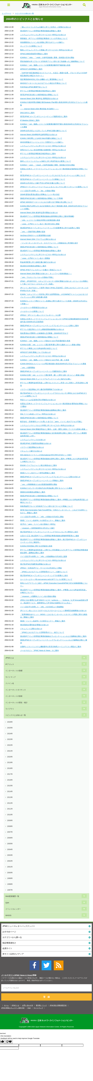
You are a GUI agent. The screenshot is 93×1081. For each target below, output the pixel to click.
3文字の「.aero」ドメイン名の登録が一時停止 (38, 524)
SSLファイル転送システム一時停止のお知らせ (38, 414)
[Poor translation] (9, 1042)
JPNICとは (9, 658)
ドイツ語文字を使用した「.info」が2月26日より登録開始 (42, 607)
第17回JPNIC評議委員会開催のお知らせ (35, 564)
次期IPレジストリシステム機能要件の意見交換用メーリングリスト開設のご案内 (50, 647)
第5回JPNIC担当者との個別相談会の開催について (39, 337)
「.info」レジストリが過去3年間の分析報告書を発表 (40, 220)
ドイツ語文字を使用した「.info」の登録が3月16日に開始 (42, 517)
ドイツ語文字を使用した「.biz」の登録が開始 (37, 191)
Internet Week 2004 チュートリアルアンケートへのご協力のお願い (45, 379)
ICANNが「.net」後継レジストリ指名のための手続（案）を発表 (44, 360)
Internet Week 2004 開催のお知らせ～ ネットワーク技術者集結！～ (46, 274)
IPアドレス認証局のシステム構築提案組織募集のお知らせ (42, 329)
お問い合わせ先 (27, 1005)
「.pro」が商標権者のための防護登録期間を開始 (38, 484)
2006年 (10, 838)
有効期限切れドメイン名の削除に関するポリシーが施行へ (42, 42)
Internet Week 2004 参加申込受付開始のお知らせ (39, 213)
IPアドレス (9, 664)
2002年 (10, 861)
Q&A (7, 903)
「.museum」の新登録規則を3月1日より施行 (37, 528)
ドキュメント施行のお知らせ (31, 451)
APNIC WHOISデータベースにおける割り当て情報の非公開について (46, 202)
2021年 (10, 751)
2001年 (10, 867)
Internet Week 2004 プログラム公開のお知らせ (38, 239)
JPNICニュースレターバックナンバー (46, 926)
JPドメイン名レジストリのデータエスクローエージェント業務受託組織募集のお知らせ (53, 611)
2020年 (10, 757)
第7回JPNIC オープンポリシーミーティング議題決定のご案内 (43, 116)
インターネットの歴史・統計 (16, 702)
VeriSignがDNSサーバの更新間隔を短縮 (35, 235)
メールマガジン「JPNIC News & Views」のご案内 (39, 650)
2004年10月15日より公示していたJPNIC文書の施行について (43, 131)
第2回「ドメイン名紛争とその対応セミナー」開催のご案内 (42, 621)
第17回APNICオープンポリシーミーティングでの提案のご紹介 (44, 575)
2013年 (10, 797)
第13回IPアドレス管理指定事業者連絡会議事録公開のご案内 (43, 410)
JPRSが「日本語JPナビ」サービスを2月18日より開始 (41, 568)
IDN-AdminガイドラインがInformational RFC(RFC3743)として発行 (46, 455)
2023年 (10, 739)
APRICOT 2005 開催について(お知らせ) (35, 352)
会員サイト (46, 948)
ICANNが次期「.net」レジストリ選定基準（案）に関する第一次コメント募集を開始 (52, 375)
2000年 (10, 873)
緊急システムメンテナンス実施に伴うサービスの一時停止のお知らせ (46, 50)
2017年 (10, 774)
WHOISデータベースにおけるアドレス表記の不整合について (43, 83)
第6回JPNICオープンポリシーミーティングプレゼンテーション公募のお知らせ (50, 477)
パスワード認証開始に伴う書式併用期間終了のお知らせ (41, 389)
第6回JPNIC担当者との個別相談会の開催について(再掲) (41, 198)
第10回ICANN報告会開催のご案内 (33, 266)
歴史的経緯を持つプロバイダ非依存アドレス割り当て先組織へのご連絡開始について (52, 61)
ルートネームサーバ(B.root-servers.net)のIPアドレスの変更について (46, 579)
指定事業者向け (46, 942)
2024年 (10, 734)
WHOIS (8, 915)
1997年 (10, 890)
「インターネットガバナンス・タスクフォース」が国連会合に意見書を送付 (49, 243)
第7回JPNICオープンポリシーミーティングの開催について (42, 179)
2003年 (10, 855)
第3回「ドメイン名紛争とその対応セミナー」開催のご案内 (42, 520)
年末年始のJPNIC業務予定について (33, 87)
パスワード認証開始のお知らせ (32, 447)
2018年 (10, 768)
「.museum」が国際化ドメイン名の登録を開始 (38, 596)
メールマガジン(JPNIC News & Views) (17, 975)
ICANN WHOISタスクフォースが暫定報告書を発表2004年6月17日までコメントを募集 (53, 364)
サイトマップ (10, 677)
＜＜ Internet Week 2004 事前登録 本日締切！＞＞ (39, 109)
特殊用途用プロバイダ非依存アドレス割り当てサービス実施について (46, 506)
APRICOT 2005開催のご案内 (31, 69)
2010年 (10, 815)
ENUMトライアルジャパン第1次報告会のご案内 (38, 465)
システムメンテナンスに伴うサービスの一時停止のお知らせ (43, 35)
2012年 (10, 803)
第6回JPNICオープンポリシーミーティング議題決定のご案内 (43, 371)
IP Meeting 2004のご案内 (30, 120)
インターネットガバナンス (15, 690)
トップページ (6, 13)
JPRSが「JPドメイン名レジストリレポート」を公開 (40, 315)
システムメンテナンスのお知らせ (33, 440)
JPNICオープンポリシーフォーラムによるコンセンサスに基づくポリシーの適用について (54, 187)
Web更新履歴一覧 (12, 896)
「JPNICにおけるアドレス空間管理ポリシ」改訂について (42, 632)
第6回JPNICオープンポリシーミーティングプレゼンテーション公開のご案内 (49, 326)
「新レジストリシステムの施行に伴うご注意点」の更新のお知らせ (45, 27)
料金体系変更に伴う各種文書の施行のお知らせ (38, 262)
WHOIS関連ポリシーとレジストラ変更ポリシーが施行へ (41, 142)
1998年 (10, 884)
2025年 (10, 728)
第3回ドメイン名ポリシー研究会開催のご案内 (37, 473)
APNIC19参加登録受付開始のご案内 (34, 54)
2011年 (10, 809)
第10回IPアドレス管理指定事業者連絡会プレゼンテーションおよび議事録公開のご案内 (53, 636)
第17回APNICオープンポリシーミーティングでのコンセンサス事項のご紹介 (49, 532)
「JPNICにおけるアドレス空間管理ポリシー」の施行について (44, 572)
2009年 (10, 820)
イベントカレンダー (13, 909)
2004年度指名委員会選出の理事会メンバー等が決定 (40, 194)
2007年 (10, 832)
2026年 (10, 722)
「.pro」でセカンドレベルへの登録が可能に (37, 277)
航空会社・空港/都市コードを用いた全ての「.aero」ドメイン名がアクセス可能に (51, 422)
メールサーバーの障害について (32, 311)
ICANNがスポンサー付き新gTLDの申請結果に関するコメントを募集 (46, 488)
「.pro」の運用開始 (27, 368)
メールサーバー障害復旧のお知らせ (33, 307)
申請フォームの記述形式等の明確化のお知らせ (38, 400)
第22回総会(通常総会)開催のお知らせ (34, 625)
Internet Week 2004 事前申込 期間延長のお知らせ (39, 98)
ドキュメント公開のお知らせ (31, 629)
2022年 (10, 745)
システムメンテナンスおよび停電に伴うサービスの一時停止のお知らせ (47, 425)
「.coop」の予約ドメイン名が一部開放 (35, 258)
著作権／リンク (41, 1005)
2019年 (10, 762)
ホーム (6, 1005)
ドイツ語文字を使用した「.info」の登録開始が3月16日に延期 (43, 556)
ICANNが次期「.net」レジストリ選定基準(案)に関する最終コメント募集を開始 (50, 345)
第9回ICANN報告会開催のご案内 (32, 492)
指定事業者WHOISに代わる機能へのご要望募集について (41, 79)
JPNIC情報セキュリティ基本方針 (13, 1008)
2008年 (10, 826)
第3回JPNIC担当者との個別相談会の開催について (39, 496)
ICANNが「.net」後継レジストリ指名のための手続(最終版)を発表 (45, 341)
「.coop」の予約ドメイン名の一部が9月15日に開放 (40, 224)
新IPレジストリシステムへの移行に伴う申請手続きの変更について (45, 161)
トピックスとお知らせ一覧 (24, 13)
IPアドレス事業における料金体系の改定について (39, 348)
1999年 (10, 878)
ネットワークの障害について (31, 46)
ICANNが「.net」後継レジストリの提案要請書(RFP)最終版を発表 (45, 65)
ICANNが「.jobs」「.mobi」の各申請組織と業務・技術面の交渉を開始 (47, 57)
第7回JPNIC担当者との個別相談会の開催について (39, 95)
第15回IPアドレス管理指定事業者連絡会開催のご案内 (40, 31)
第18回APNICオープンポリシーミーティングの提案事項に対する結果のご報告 (50, 228)
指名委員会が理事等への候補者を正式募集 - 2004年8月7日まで (44, 333)
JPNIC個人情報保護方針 (58, 1005)
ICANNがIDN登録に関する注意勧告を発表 (36, 546)
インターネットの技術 (13, 696)
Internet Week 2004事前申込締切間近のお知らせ (38, 135)
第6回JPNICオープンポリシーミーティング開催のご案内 (41, 480)
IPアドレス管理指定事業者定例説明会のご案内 (38, 91)
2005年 (10, 844)
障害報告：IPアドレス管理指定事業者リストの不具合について (44, 38)
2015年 (10, 786)
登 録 (46, 997)
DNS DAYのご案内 (27, 113)
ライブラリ (9, 709)
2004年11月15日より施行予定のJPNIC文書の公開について (42, 183)
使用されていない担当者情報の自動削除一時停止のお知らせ (43, 150)
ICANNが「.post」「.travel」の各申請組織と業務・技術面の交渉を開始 (47, 165)
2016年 (10, 780)
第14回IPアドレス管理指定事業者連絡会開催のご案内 (40, 251)
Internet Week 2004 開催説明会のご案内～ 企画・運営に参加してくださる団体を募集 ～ (54, 429)
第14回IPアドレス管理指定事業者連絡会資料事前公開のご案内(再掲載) (47, 216)
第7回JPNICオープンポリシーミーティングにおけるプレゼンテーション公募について (52, 175)
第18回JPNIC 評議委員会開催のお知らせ (35, 443)
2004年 (10, 849)
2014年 (10, 791)
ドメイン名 (9, 683)
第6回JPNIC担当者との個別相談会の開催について (39, 247)
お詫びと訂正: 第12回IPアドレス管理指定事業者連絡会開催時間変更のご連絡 (49, 536)
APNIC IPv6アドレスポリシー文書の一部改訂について (41, 270)
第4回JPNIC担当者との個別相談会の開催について (39, 418)
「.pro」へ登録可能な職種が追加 (32, 232)
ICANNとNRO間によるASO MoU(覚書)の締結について (41, 138)
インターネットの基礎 (13, 671)
